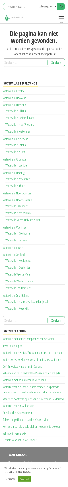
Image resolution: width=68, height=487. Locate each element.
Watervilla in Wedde (16, 165)
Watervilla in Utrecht (13, 248)
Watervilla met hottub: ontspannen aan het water (28, 339)
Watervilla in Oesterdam (18, 267)
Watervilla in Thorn (15, 186)
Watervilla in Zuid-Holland (16, 295)
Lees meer (10, 478)
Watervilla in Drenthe (14, 91)
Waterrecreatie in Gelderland (18, 406)
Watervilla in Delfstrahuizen (19, 118)
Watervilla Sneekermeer (18, 131)
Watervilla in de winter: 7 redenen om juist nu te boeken (32, 352)
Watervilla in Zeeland (14, 254)
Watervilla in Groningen (15, 159)
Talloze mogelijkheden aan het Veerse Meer (26, 419)
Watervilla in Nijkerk (15, 152)
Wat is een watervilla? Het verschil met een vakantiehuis (32, 359)
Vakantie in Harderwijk (14, 433)
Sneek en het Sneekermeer (17, 412)
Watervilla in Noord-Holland (17, 200)
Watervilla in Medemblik (18, 213)
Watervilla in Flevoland (14, 98)
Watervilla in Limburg (13, 173)
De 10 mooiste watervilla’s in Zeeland (22, 366)
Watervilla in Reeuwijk (16, 308)
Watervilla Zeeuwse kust (18, 288)
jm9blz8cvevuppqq (12, 346)
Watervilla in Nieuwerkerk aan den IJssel (26, 301)
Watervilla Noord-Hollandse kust (22, 220)
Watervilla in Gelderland (15, 139)
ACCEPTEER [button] (24, 478)
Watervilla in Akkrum (15, 111)
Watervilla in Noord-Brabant (17, 193)
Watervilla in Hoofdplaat (18, 260)
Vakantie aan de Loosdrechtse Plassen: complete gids (31, 373)
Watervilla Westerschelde (19, 281)
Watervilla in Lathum (15, 145)
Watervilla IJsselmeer (16, 206)
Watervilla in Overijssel (15, 227)
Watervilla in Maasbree (17, 179)
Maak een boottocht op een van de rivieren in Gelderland (33, 399)
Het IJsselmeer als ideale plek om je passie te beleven (32, 426)
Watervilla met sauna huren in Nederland (24, 380)
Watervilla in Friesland (14, 105)
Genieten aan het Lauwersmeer (19, 440)
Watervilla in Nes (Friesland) (20, 124)
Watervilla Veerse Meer (18, 274)
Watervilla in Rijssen (16, 240)
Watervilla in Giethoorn (17, 233)
